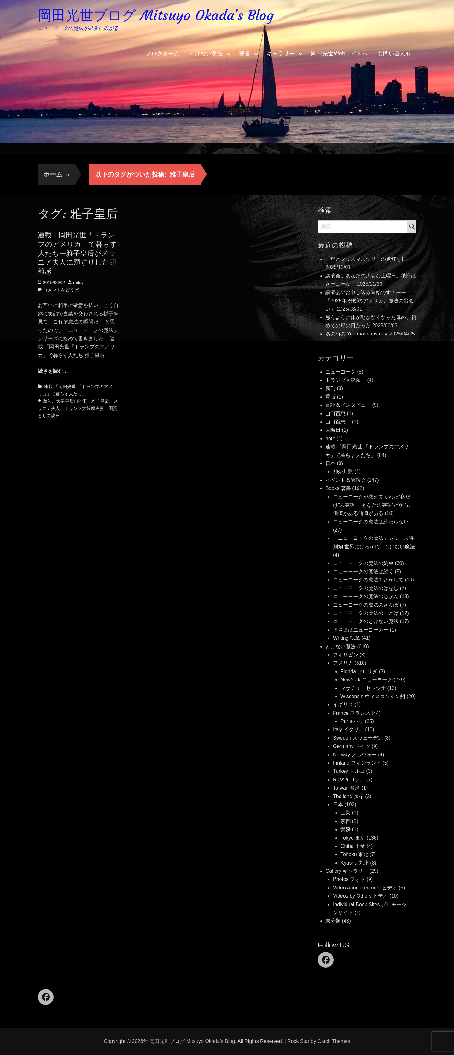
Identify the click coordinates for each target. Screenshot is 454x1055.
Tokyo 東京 (352, 838)
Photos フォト (349, 879)
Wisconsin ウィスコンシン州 (372, 696)
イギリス (343, 704)
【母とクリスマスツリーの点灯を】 (365, 259)
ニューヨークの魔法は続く (363, 571)
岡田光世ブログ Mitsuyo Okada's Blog (156, 15)
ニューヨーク (340, 372)
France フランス (351, 713)
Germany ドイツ (351, 746)
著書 (244, 53)
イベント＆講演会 (345, 480)
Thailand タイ (348, 796)
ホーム (56, 174)
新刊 (330, 388)
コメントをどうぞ (61, 289)
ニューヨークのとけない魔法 (366, 621)
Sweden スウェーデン (358, 738)
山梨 (345, 812)
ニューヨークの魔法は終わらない (371, 521)
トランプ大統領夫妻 (84, 408)
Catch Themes (333, 1041)
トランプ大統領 (345, 380)
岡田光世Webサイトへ (339, 53)
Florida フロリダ (358, 671)
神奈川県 (343, 471)
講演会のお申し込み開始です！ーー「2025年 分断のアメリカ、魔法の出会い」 (369, 301)
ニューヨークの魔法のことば (366, 613)
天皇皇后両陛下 (71, 401)
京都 (345, 821)
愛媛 (345, 829)
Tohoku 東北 (354, 854)
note (330, 438)
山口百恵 (335, 413)
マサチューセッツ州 (363, 688)
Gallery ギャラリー (346, 871)
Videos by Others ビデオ (360, 896)
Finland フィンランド (357, 763)
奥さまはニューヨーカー (360, 629)
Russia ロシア (349, 779)
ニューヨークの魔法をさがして (368, 579)
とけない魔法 (206, 53)
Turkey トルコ (349, 771)
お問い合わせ (394, 53)
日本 (330, 463)
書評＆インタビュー (348, 405)
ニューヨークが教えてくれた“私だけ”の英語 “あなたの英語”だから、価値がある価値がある (373, 505)
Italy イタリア (348, 729)
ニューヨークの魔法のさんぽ (366, 605)
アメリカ (343, 663)
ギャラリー (280, 53)
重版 (330, 396)
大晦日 (332, 430)
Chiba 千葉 (352, 846)
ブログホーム (162, 53)
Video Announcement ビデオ (365, 887)
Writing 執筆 (346, 638)
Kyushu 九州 (354, 863)
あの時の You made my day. (356, 333)
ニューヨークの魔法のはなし (366, 588)
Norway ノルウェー (355, 754)
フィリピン (345, 654)
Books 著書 (338, 488)
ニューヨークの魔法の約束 (363, 563)
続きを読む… (53, 371)
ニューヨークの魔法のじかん (366, 596)
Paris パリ (352, 721)
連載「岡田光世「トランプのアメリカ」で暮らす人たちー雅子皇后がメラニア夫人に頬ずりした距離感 (77, 253)
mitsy (78, 282)
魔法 (47, 401)
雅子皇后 (100, 401)
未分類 (332, 921)
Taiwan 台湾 (346, 787)
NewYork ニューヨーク (366, 679)
